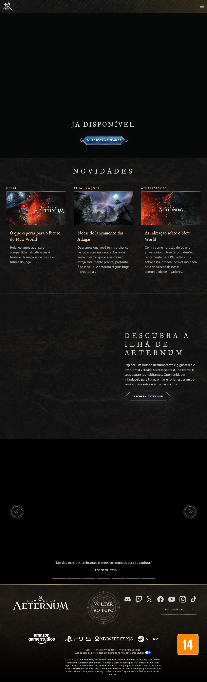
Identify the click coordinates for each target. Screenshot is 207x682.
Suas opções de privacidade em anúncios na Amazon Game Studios (113, 652)
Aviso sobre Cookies (129, 649)
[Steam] (148, 639)
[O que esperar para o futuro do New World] (36, 208)
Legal (88, 649)
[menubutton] (202, 6)
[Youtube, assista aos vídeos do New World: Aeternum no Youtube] (171, 599)
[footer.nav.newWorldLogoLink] (41, 603)
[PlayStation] (78, 639)
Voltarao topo (103, 607)
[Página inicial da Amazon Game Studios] (42, 639)
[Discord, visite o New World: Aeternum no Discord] (127, 599)
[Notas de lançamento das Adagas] (103, 208)
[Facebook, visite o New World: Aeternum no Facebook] (160, 599)
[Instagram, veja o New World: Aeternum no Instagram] (183, 599)
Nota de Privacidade (105, 649)
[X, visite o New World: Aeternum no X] (150, 599)
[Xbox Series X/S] (113, 639)
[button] (17, 512)
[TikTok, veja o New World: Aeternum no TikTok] (193, 599)
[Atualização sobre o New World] (171, 208)
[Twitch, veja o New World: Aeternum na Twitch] (138, 599)
